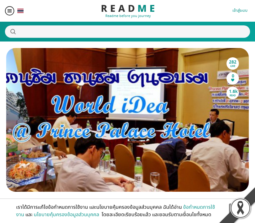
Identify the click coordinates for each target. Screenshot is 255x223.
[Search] (127, 31)
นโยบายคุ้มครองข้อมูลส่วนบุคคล (67, 214)
